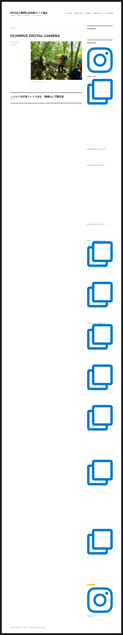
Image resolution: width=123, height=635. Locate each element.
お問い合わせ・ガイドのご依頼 (103, 13)
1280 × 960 (13, 45)
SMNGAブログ (78, 13)
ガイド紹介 (68, 13)
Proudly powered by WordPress (37, 627)
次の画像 (12, 28)
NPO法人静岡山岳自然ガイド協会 (28, 12)
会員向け (88, 13)
